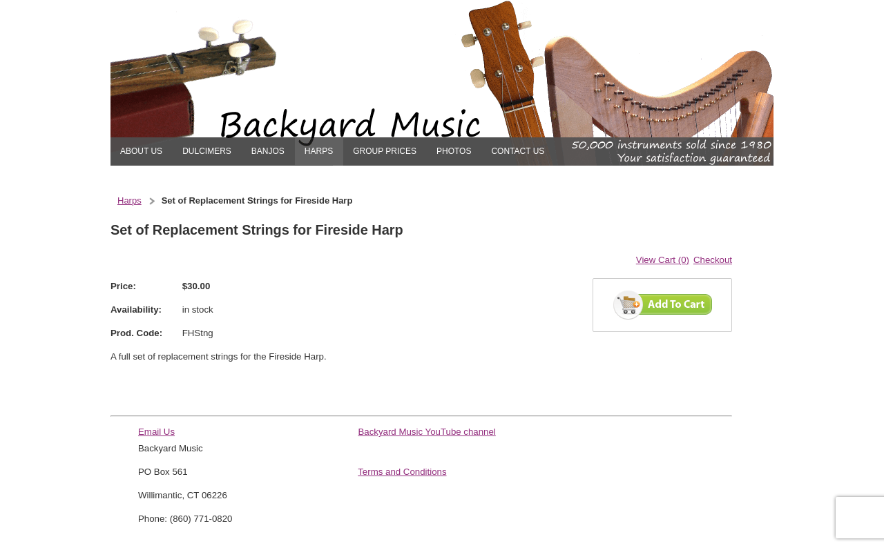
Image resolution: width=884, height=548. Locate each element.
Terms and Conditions (402, 472)
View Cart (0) (662, 260)
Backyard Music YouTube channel (426, 432)
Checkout (712, 260)
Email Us (156, 432)
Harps (129, 200)
